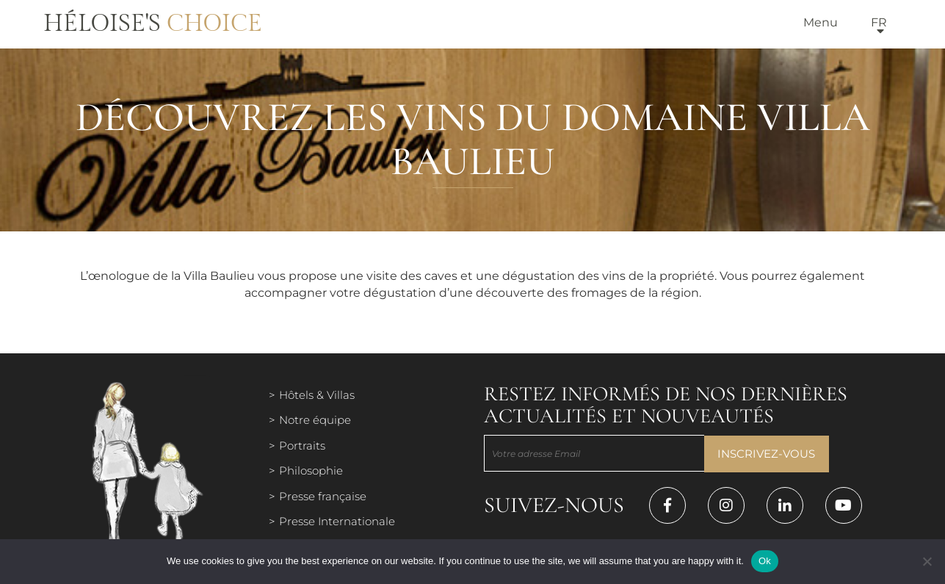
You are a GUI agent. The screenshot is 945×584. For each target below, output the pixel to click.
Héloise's (152, 23)
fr (879, 22)
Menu (820, 22)
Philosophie (311, 470)
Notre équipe (315, 420)
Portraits (302, 446)
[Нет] (926, 561)
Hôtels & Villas (317, 395)
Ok (764, 560)
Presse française (322, 496)
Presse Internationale (337, 521)
